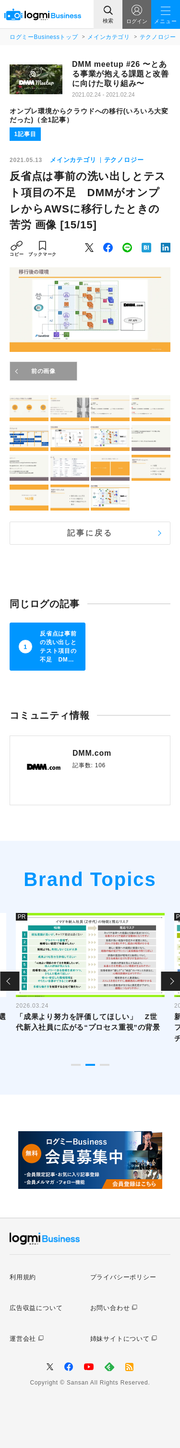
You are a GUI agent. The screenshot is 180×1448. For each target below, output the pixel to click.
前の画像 (43, 371)
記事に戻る (90, 533)
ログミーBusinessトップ (44, 37)
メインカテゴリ (108, 37)
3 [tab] (104, 1065)
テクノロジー (158, 37)
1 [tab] (76, 1065)
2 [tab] (90, 1065)
